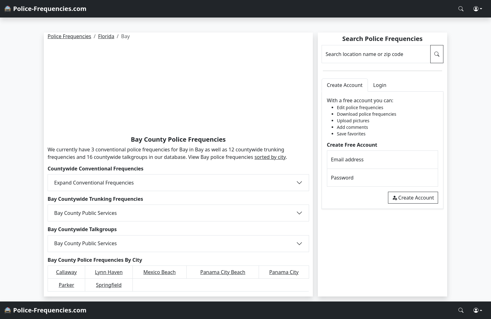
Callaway (66, 272)
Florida (106, 36)
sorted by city (270, 157)
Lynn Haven (108, 272)
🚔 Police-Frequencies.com (45, 8)
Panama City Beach (222, 272)
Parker (66, 284)
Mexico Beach (159, 272)
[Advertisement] (178, 89)
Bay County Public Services (85, 213)
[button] (477, 9)
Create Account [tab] (345, 85)
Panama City (284, 272)
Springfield (109, 284)
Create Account (413, 197)
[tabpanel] (382, 150)
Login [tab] (379, 85)
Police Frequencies (69, 36)
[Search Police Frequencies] (460, 9)
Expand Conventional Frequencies (94, 182)
